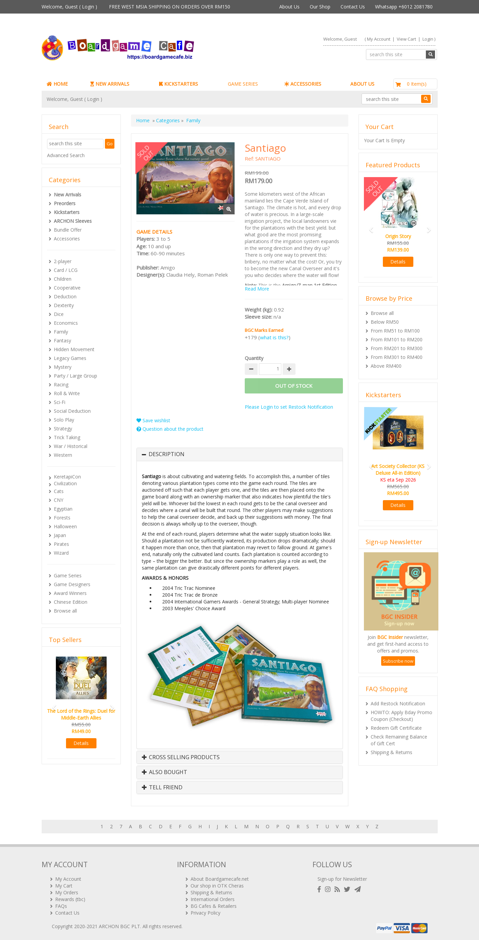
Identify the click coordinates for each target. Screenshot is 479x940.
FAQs (61, 906)
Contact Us (353, 6)
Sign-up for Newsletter (342, 879)
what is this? (274, 337)
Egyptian (63, 509)
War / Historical (70, 446)
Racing (61, 384)
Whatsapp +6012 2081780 (404, 6)
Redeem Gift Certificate (396, 728)
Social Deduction (72, 411)
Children (62, 279)
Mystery (62, 367)
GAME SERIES (243, 84)
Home (143, 120)
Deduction (65, 296)
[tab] (240, 454)
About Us (289, 6)
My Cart (63, 885)
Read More (257, 288)
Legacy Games (70, 358)
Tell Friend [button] (162, 788)
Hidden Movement (74, 349)
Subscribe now (398, 661)
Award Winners (70, 593)
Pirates (61, 544)
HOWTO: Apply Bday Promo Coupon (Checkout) (401, 715)
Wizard (61, 553)
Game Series (68, 575)
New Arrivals (67, 194)
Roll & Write (67, 393)
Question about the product (169, 429)
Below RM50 (385, 322)
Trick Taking (67, 437)
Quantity (254, 358)
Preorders (64, 203)
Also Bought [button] (164, 772)
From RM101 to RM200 (396, 339)
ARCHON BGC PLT (119, 926)
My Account (378, 39)
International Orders (213, 899)
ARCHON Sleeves (73, 221)
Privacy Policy (205, 913)
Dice (59, 314)
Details (81, 743)
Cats (59, 491)
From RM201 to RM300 (396, 348)
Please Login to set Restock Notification (289, 407)
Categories (168, 120)
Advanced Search (66, 155)
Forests (62, 517)
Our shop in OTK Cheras (217, 885)
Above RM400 (386, 366)
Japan (60, 535)
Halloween (65, 526)
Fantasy (62, 340)
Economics (66, 323)
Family (61, 331)
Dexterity (64, 305)
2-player (62, 261)
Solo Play (64, 419)
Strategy (63, 428)
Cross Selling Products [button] (181, 757)
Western (63, 455)
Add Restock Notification (398, 703)
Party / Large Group (75, 375)
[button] (52, 704)
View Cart (406, 39)
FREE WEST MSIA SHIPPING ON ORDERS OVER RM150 (169, 6)
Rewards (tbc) (70, 899)
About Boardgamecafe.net (220, 879)
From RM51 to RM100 (395, 330)
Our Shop (320, 6)
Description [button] (166, 454)
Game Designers (72, 584)
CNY (58, 500)
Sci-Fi (59, 402)
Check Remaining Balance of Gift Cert (399, 740)
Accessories (67, 238)
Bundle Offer (68, 230)
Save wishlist (153, 420)
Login (88, 6)
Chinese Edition (70, 602)
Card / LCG (66, 270)
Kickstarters (67, 212)
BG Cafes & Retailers (214, 906)
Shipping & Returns (391, 752)
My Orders (66, 892)
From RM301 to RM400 (396, 357)
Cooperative (67, 287)
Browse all (65, 610)
